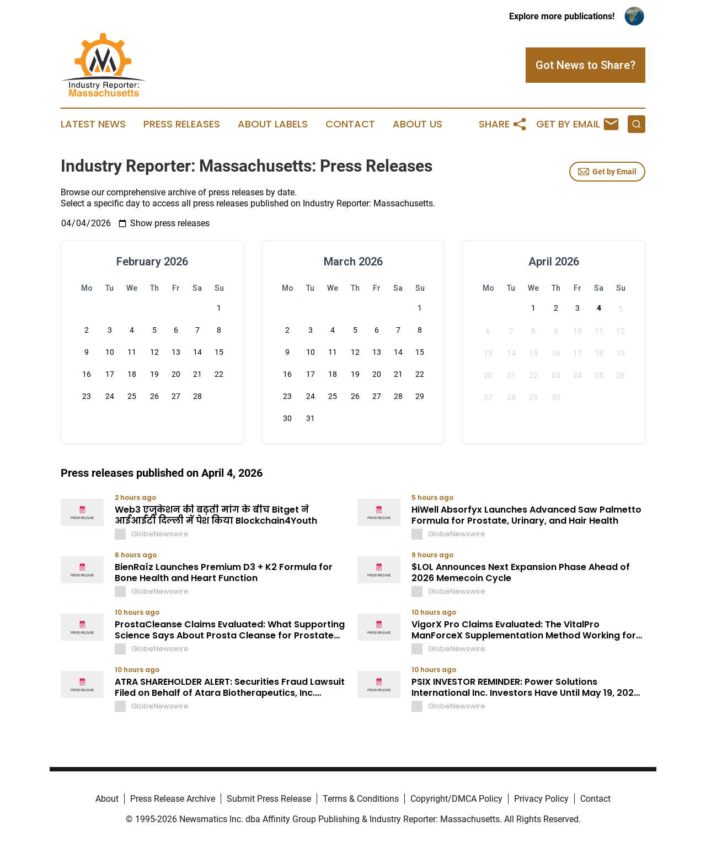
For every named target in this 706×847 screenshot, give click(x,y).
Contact (350, 124)
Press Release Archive (172, 798)
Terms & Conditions (361, 798)
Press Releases (181, 124)
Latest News (93, 124)
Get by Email (607, 171)
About (107, 798)
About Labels (273, 124)
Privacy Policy (541, 798)
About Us (417, 124)
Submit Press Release (269, 798)
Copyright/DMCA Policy (456, 798)
